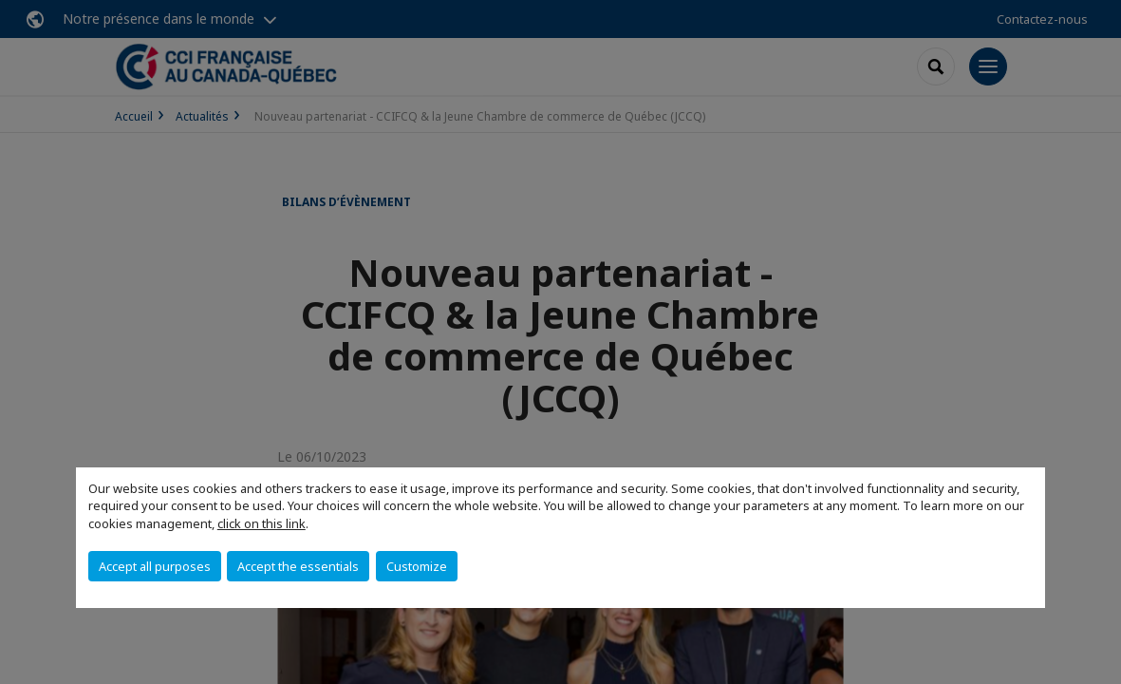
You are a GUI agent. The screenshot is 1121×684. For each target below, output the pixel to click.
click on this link (261, 523)
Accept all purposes (155, 566)
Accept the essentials (298, 566)
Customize (416, 566)
